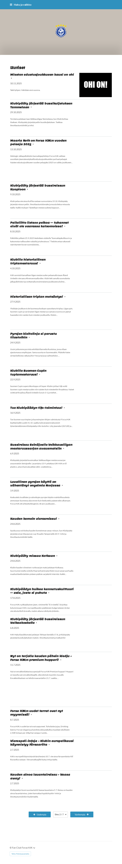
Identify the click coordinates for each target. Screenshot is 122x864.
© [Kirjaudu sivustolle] (11, 847)
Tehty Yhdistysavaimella (20, 854)
